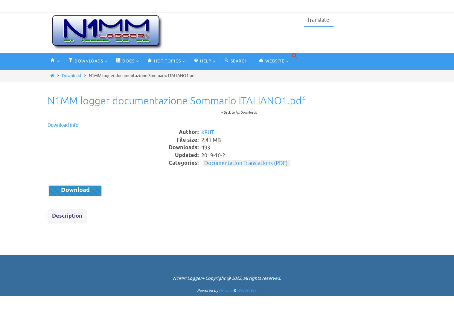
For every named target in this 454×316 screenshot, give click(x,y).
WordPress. (247, 290)
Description (67, 216)
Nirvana (225, 290)
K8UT (207, 132)
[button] (295, 56)
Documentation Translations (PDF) (246, 163)
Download (71, 75)
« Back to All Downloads (239, 112)
